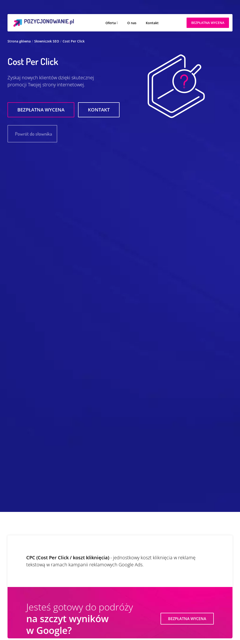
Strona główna (19, 41)
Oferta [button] (110, 23)
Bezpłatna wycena (40, 110)
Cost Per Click (74, 41)
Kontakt (152, 23)
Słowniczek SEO (46, 41)
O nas (131, 23)
